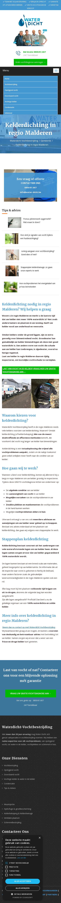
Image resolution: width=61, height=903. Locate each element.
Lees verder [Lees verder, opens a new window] (21, 858)
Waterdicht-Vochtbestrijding (24, 140)
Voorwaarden (50, 890)
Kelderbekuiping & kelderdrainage (18, 813)
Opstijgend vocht (11, 90)
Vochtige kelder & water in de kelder (19, 779)
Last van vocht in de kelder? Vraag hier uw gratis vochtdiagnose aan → (29, 370)
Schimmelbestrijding (12, 822)
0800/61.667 (30, 187)
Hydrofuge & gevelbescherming (17, 809)
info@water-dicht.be (30, 192)
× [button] (40, 838)
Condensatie (9, 107)
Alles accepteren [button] (22, 881)
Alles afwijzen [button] (23, 888)
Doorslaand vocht (11, 96)
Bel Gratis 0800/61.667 (34, 51)
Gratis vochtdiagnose (36, 5)
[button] (22, 894)
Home (7, 79)
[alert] (23, 867)
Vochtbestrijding (11, 84)
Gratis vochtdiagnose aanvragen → (30, 62)
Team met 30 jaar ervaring (15, 2)
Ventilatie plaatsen (12, 818)
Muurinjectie (9, 804)
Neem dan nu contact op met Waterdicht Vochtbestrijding (28, 627)
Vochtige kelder (11, 101)
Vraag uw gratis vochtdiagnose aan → (30, 693)
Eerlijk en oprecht (38, 2)
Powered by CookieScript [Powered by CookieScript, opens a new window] (23, 897)
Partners (52, 894)
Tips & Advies (10, 788)
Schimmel (8, 113)
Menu (6, 70)
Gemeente (46, 140)
